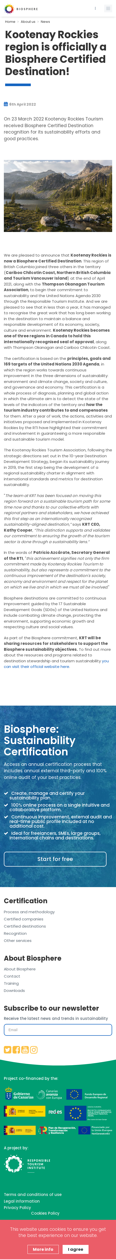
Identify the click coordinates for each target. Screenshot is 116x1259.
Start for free (55, 859)
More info (43, 1249)
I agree (75, 1249)
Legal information (22, 1201)
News (45, 21)
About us (28, 21)
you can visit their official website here (56, 663)
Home (10, 21)
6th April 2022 (20, 104)
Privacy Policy (17, 1207)
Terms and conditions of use (33, 1194)
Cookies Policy (45, 1213)
